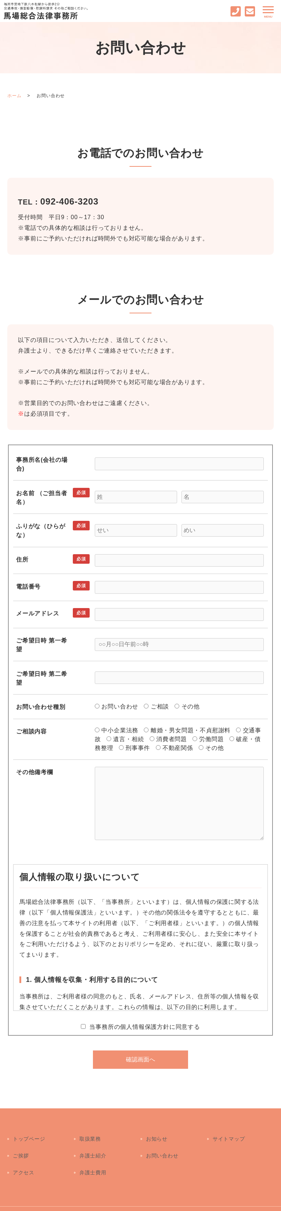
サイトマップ (228, 1135)
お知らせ (156, 1135)
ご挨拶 (20, 1146)
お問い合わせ (162, 1146)
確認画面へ (140, 1059)
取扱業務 (90, 1135)
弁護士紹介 (92, 1146)
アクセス (23, 1156)
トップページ (28, 1135)
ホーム (14, 95)
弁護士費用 (92, 1156)
